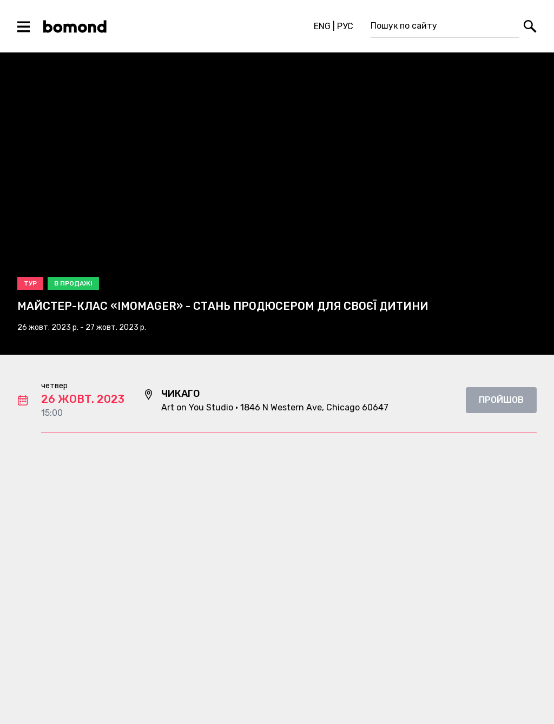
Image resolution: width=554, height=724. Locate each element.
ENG (322, 26)
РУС (345, 26)
